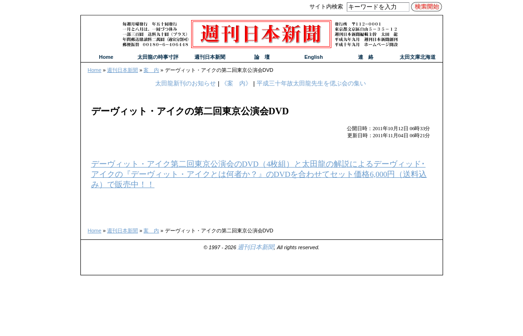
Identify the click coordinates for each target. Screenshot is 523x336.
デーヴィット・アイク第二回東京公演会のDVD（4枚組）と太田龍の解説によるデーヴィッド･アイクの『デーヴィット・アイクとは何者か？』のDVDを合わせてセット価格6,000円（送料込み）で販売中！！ (259, 174)
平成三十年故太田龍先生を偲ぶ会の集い (311, 83)
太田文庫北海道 (418, 57)
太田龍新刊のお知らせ (185, 83)
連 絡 (365, 57)
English (313, 57)
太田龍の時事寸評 (158, 57)
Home (94, 70)
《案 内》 (236, 83)
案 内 (151, 70)
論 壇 (262, 57)
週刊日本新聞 (122, 70)
